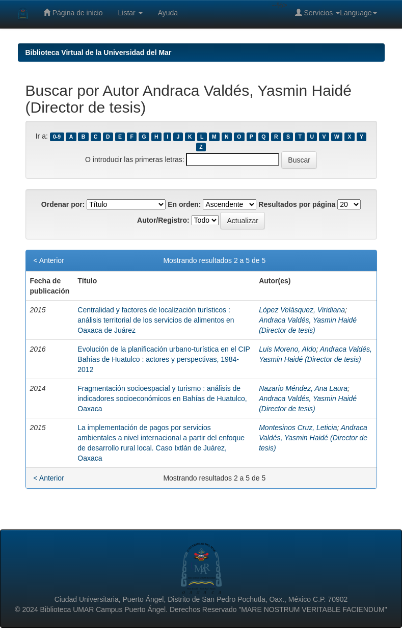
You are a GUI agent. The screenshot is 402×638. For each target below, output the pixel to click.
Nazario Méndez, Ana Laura (303, 388)
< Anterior (49, 260)
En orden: (184, 204)
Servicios (317, 12)
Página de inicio (73, 12)
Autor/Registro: (163, 220)
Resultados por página (296, 204)
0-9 (57, 137)
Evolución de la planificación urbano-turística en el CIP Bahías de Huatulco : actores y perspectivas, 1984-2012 (163, 359)
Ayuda (168, 13)
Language (358, 13)
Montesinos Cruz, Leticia (298, 427)
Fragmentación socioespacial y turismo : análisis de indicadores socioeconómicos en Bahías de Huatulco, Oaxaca (162, 398)
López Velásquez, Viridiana (302, 310)
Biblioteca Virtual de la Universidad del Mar (98, 52)
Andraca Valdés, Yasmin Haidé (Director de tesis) (313, 437)
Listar (130, 13)
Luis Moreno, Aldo (287, 349)
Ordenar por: (63, 204)
